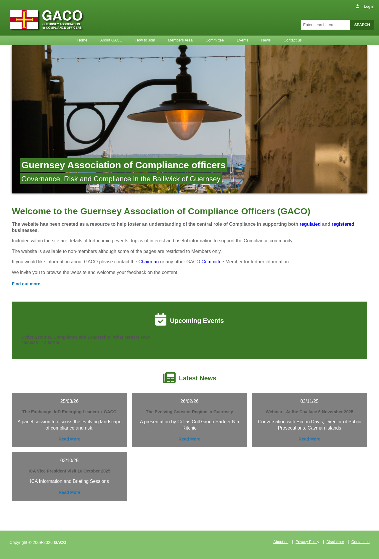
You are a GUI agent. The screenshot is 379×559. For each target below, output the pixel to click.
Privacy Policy (307, 542)
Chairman (149, 261)
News (266, 40)
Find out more (26, 283)
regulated (310, 224)
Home (82, 40)
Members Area (180, 40)
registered (343, 224)
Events (242, 40)
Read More (70, 439)
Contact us (293, 40)
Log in (369, 6)
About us (280, 542)
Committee (214, 40)
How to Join (145, 40)
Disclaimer (335, 542)
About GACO (111, 40)
